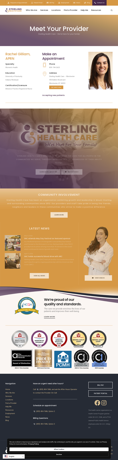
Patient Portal (38, 3)
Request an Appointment (18, 3)
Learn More (49, 317)
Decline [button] (103, 453)
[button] (14, 456)
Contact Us (100, 3)
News (78, 3)
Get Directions (56, 87)
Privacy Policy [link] (63, 454)
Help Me (84, 10)
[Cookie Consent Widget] (59, 453)
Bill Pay (52, 3)
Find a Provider (70, 10)
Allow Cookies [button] (88, 453)
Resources (96, 10)
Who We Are (31, 10)
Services (44, 10)
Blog (88, 3)
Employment (65, 3)
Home (7, 389)
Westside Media (106, 447)
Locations (56, 10)
